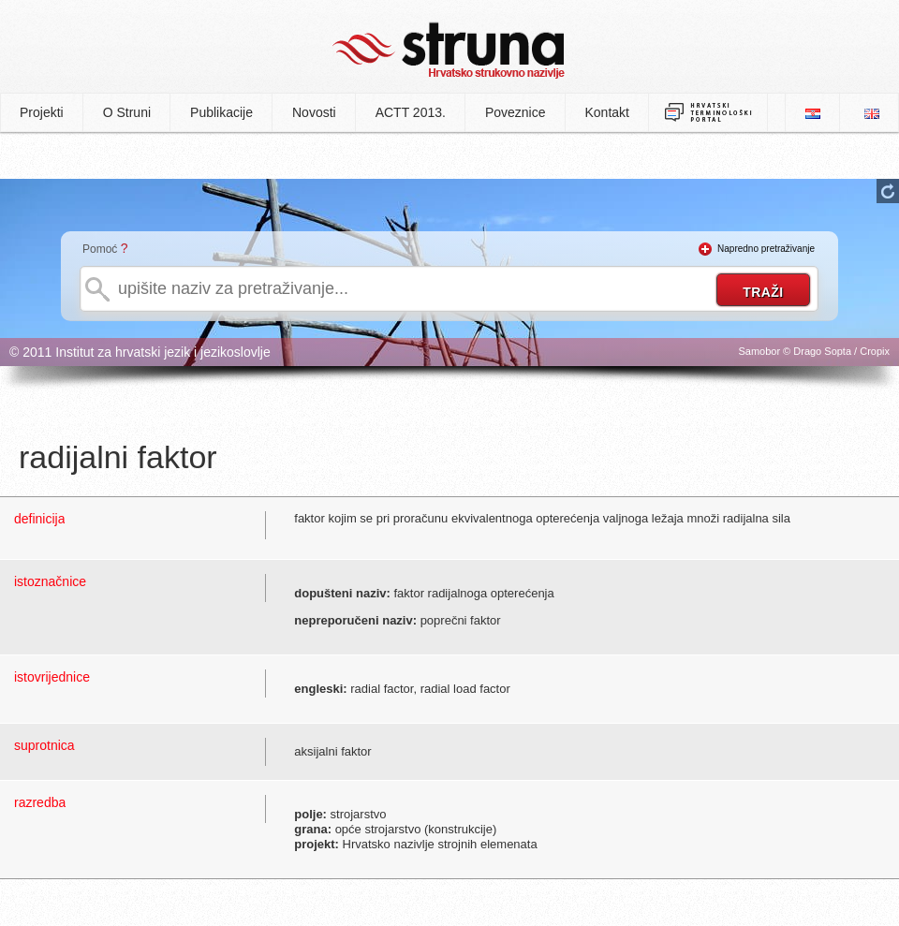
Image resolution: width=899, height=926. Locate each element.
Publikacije (221, 112)
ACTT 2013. (411, 112)
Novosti (314, 112)
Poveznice (515, 112)
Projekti (42, 112)
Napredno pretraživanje (766, 248)
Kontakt (607, 112)
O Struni (127, 112)
